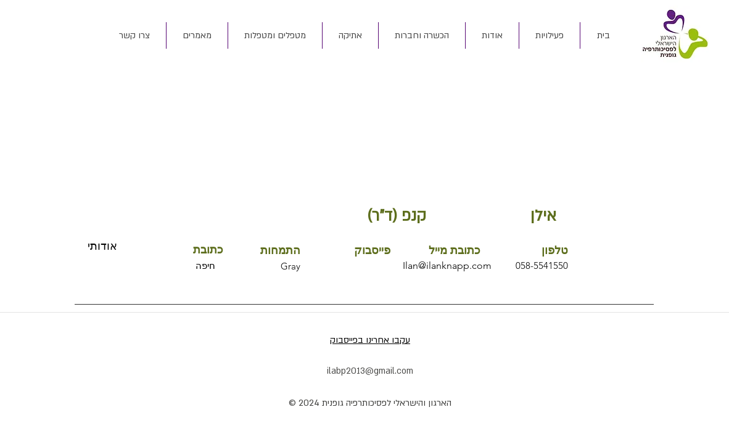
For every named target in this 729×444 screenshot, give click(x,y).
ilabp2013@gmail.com (370, 371)
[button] (492, 35)
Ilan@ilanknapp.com (447, 265)
